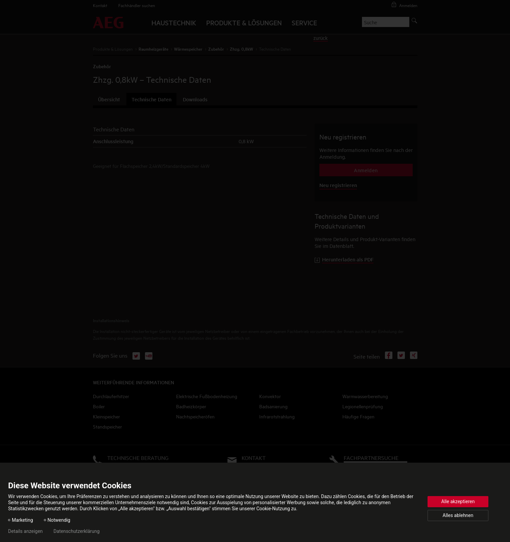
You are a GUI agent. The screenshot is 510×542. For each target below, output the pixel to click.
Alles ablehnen (458, 515)
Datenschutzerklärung (76, 531)
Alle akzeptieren (458, 501)
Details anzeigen (25, 531)
